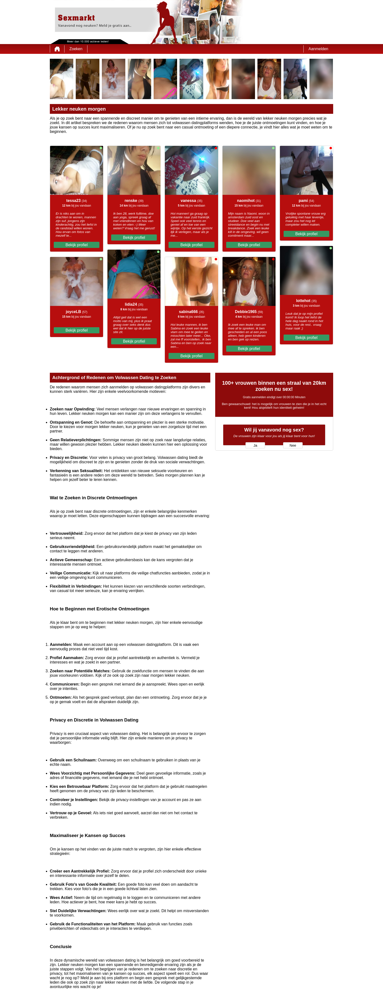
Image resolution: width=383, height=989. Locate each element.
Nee (293, 445)
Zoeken (75, 49)
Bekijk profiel (76, 245)
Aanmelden (318, 49)
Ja (255, 445)
